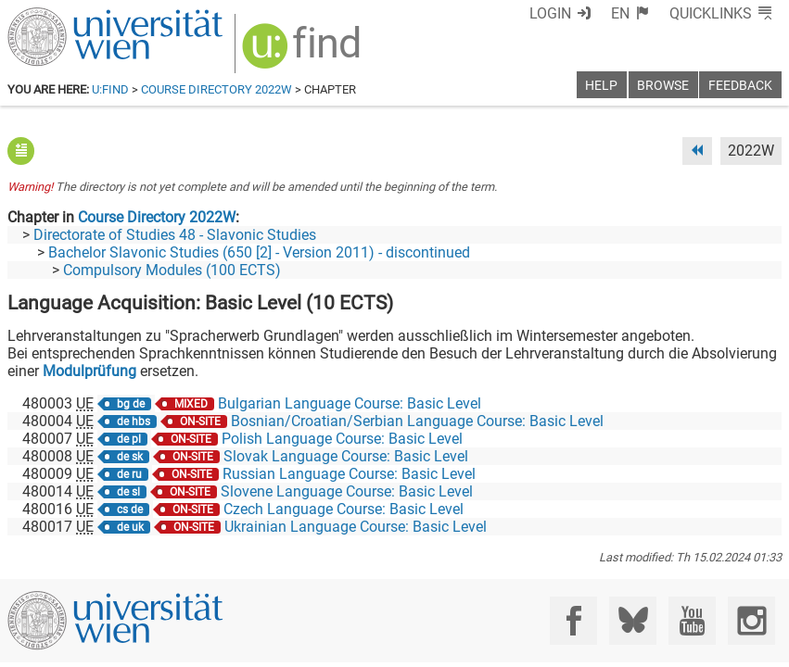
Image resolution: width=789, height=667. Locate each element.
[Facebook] (573, 620)
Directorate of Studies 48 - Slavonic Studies (174, 235)
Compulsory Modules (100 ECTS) (172, 270)
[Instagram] (751, 620)
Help (601, 86)
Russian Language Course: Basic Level (349, 474)
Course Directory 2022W (216, 89)
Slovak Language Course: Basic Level (345, 456)
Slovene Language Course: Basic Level (347, 491)
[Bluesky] (632, 620)
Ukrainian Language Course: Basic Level (355, 526)
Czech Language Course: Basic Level (343, 509)
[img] (304, 52)
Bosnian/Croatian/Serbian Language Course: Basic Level (417, 421)
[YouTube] (692, 620)
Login (550, 13)
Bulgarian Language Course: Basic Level (349, 403)
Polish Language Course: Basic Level (342, 438)
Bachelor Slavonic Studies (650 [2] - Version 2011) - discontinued (259, 252)
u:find (110, 89)
